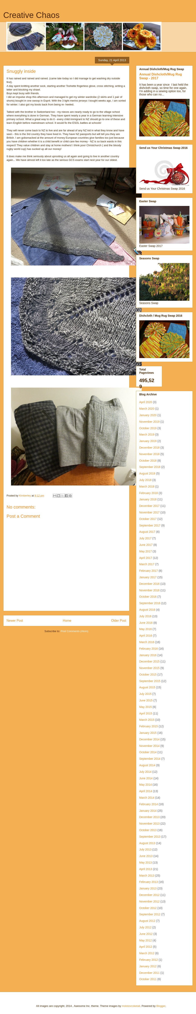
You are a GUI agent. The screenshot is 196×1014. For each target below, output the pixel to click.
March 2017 (146, 564)
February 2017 (148, 570)
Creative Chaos (31, 15)
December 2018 (149, 447)
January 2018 (148, 499)
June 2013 (146, 856)
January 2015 (148, 732)
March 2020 (146, 408)
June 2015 (146, 700)
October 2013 (148, 830)
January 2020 (148, 415)
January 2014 (148, 810)
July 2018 (145, 480)
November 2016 (149, 590)
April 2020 (145, 402)
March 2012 (146, 953)
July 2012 (145, 927)
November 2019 (149, 421)
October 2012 (148, 908)
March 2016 (146, 642)
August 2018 (147, 473)
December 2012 (149, 895)
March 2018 (146, 486)
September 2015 (149, 681)
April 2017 (145, 558)
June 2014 (146, 778)
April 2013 (145, 869)
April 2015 (145, 713)
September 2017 (149, 525)
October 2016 (148, 596)
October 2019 (148, 428)
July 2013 (145, 849)
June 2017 (146, 544)
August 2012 (147, 920)
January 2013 (148, 888)
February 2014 (148, 804)
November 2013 (149, 823)
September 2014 (149, 758)
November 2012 (149, 901)
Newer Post (15, 620)
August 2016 (147, 609)
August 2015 (147, 687)
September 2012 (149, 914)
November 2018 (149, 454)
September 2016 (149, 603)
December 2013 (149, 817)
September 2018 (149, 467)
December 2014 (149, 739)
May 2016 (145, 629)
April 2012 (145, 946)
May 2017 (145, 551)
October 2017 (148, 519)
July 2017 (145, 538)
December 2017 (149, 506)
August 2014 (147, 765)
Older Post (118, 620)
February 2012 (148, 959)
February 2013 (148, 882)
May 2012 (145, 940)
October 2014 (148, 752)
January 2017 (148, 577)
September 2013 (149, 836)
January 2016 (148, 655)
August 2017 (147, 531)
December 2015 (149, 661)
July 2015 (145, 694)
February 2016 (148, 648)
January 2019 (148, 441)
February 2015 (148, 726)
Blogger (160, 1005)
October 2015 (148, 674)
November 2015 (149, 668)
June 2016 (146, 622)
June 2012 (146, 933)
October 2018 (148, 460)
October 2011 (148, 979)
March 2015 (146, 719)
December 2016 (149, 583)
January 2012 (148, 966)
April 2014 (145, 791)
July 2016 (145, 616)
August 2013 (147, 843)
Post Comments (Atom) (74, 631)
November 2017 (149, 512)
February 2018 (148, 493)
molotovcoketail (131, 1005)
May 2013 (145, 862)
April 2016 (145, 635)
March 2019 (146, 434)
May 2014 (145, 784)
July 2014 (145, 771)
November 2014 (149, 746)
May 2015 (145, 707)
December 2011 (149, 972)
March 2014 (146, 797)
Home (67, 620)
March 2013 (146, 875)
